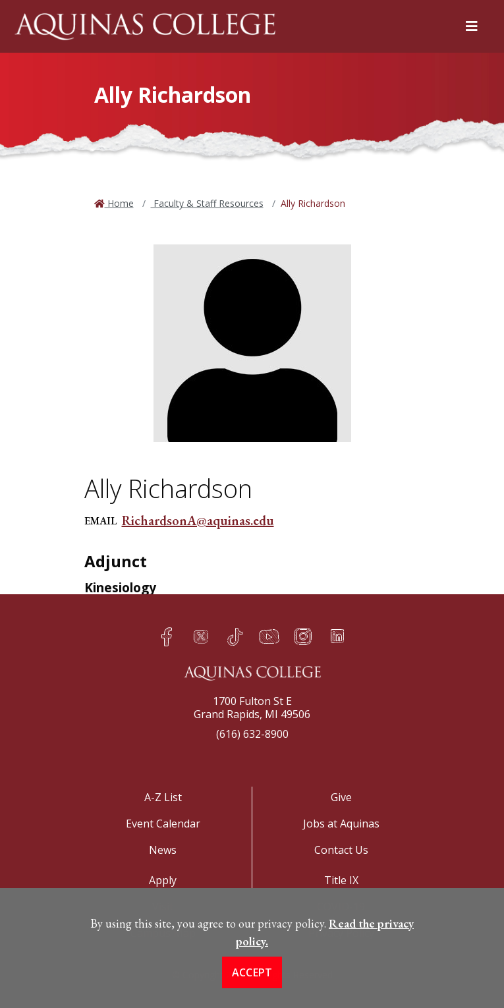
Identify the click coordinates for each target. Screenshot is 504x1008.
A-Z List (163, 797)
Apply (163, 880)
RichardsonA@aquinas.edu (198, 520)
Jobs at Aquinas (341, 823)
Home (119, 203)
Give (341, 797)
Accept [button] (252, 988)
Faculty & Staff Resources (207, 203)
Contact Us (341, 850)
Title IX (341, 880)
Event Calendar (163, 823)
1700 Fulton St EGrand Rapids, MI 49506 (252, 707)
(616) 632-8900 (252, 734)
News (163, 850)
